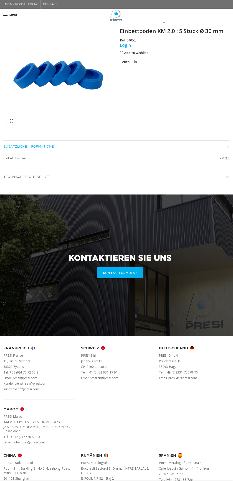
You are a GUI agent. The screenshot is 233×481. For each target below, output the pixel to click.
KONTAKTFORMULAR (120, 273)
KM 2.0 (224, 158)
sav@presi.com (36, 383)
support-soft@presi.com (21, 389)
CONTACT (50, 4)
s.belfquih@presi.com (29, 442)
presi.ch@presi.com (104, 378)
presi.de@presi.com (182, 378)
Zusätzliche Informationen (29, 146)
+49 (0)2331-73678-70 (181, 372)
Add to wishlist (136, 52)
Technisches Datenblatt (26, 177)
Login (125, 45)
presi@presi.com (25, 378)
